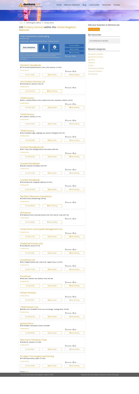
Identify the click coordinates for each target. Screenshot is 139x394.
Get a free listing (94, 46)
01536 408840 (30, 239)
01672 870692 (74, 63)
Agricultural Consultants (95, 71)
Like (74, 73)
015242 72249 (30, 125)
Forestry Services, (24, 58)
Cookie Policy (109, 392)
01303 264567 (30, 383)
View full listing (74, 70)
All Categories (67, 31)
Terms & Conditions (95, 392)
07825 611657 (30, 254)
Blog (84, 5)
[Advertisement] (104, 107)
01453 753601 (30, 270)
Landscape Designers (95, 88)
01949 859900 (30, 157)
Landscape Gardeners (53, 58)
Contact (117, 5)
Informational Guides (85, 392)
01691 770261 (30, 92)
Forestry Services (24, 87)
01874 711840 (30, 286)
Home (59, 5)
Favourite (68, 73)
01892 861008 (30, 334)
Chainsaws (91, 80)
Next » (27, 389)
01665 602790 (30, 174)
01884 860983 (30, 350)
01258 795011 (30, 317)
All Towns (27, 31)
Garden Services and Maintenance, (38, 58)
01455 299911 (30, 366)
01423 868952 (30, 223)
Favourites (106, 5)
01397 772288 (30, 190)
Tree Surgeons (93, 91)
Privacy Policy (102, 392)
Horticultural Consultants (96, 85)
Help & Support (115, 392)
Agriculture (91, 77)
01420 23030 (30, 303)
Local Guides (94, 5)
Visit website (74, 66)
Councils (91, 83)
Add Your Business (72, 5)
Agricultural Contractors (95, 74)
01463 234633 (30, 141)
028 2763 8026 (30, 206)
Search (108, 28)
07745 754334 (30, 108)
